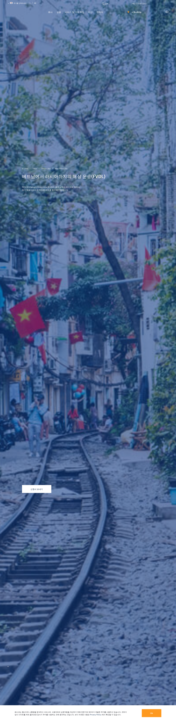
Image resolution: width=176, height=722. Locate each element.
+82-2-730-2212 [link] (139, 3)
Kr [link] (35, 3)
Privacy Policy (95, 714)
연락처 (94, 12)
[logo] (25, 12)
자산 (86, 12)
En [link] (30, 3)
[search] (107, 5)
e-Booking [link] (131, 12)
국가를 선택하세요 (17, 3)
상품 (57, 12)
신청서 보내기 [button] (37, 489)
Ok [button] (151, 713)
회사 (50, 12)
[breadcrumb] (25, 168)
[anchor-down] (4, 666)
